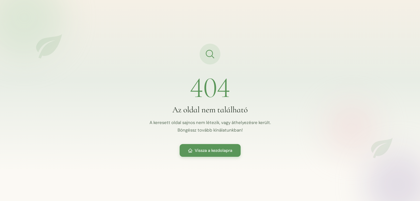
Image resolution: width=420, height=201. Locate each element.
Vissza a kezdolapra (210, 150)
